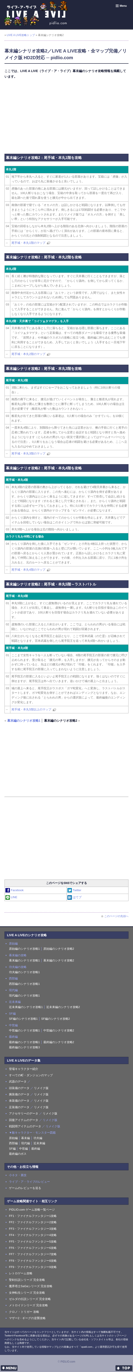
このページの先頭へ (115, 916)
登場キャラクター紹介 (23, 1069)
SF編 (12, 1148)
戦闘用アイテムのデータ (25, 1126)
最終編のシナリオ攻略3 (24, 1047)
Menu (121, 5)
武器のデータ (18, 1081)
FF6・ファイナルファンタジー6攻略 (33, 1248)
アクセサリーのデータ (23, 1113)
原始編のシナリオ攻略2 (58, 948)
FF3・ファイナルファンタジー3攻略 (33, 1228)
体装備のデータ (19, 1100)
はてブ (75, 897)
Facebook (15, 890)
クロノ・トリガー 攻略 (24, 1311)
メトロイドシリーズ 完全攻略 (28, 1305)
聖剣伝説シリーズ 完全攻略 (27, 1280)
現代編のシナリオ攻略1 (24, 995)
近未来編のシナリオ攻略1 (26, 1007)
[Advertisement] (66, 115)
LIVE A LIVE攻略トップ (21, 35)
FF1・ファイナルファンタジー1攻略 (33, 1216)
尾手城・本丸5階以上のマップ (31, 709)
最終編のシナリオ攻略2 (58, 1042)
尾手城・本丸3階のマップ (28, 453)
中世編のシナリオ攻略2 (58, 1030)
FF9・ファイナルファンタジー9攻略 (33, 1267)
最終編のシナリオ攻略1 (24, 1042)
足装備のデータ (19, 1107)
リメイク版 (41, 1088)
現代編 (25, 1143)
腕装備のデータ (19, 1094)
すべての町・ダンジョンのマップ (31, 1075)
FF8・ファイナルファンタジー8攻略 (33, 1260)
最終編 (35, 1148)
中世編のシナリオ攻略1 (24, 1030)
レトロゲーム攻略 (20, 1273)
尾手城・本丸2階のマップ (28, 354)
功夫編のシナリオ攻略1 (24, 972)
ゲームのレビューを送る (25, 1188)
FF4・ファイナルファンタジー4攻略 (33, 1235)
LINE (11, 897)
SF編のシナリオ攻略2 (55, 1018)
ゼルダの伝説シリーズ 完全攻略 (30, 1299)
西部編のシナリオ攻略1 (24, 983)
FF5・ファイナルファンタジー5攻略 (33, 1241)
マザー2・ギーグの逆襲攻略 (27, 1318)
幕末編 (25, 1138)
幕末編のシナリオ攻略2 (58, 960)
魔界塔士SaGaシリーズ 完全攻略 (30, 1286)
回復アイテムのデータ (23, 1120)
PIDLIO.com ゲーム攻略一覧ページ (32, 1209)
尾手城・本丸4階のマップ (28, 569)
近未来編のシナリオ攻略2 (63, 1007)
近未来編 (39, 1143)
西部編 (13, 1143)
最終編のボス (18, 1153)
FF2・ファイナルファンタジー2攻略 (33, 1222)
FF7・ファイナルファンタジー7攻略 (33, 1254)
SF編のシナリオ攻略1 (23, 1018)
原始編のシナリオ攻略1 (24, 948)
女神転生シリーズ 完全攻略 (27, 1292)
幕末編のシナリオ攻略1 (23, 720)
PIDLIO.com (67, 1361)
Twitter (74, 890)
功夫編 (37, 1138)
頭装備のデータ (19, 1088)
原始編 (13, 1138)
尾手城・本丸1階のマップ (28, 242)
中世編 (23, 1148)
